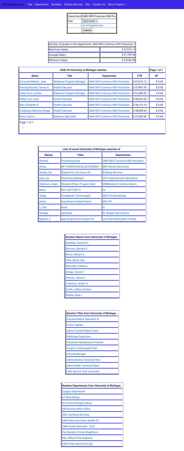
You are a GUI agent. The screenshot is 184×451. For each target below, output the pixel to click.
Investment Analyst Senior (77, 201)
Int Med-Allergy (71, 397)
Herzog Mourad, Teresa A (34, 87)
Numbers (56, 4)
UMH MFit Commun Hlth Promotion (109, 81)
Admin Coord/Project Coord (82, 330)
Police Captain (75, 324)
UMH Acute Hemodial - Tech (78, 426)
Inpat (64, 207)
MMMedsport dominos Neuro (120, 184)
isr (104, 189)
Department (41, 4)
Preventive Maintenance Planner (85, 342)
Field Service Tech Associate (83, 371)
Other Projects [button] (116, 4)
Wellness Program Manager (69, 81)
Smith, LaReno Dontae (78, 289)
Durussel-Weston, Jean (33, 81)
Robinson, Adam (48, 184)
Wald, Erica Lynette (30, 93)
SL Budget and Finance (116, 213)
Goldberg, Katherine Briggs (35, 110)
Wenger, (43, 213)
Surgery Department (73, 391)
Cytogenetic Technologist (76, 195)
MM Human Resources (116, 166)
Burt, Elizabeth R (29, 104)
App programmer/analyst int (78, 218)
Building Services (112, 172)
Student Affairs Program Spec (79, 184)
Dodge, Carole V (75, 271)
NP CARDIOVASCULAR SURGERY (80, 166)
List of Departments (92, 25)
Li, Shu (43, 207)
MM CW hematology (114, 195)
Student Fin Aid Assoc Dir (76, 172)
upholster (67, 213)
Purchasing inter (71, 160)
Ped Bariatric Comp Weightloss (80, 432)
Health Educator (63, 87)
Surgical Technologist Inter (82, 348)
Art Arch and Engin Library (77, 403)
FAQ (87, 4)
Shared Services (73, 4)
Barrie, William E (75, 254)
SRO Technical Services (75, 414)
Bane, (42, 189)
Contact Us (99, 4)
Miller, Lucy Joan (29, 99)
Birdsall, (43, 160)
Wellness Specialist (65, 116)
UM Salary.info (13, 4)
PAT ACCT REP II (71, 189)
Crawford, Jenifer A (77, 283)
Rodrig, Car (45, 172)
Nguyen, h (45, 218)
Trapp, (42, 195)
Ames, (42, 166)
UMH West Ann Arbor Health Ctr (80, 420)
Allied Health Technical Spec (83, 365)
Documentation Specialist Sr (83, 319)
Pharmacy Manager (73, 178)
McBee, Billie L (74, 295)
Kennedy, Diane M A (77, 242)
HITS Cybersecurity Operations (120, 178)
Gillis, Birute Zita (75, 260)
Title (29, 4)
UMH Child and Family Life (77, 443)
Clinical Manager (76, 354)
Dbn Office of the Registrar (77, 438)
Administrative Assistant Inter (83, 359)
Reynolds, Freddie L (77, 266)
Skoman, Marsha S (76, 248)
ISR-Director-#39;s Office (76, 408)
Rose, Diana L (27, 116)
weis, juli (44, 178)
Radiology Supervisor (79, 336)
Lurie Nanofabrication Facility (119, 218)
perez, (42, 201)
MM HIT (107, 201)
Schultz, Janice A (75, 277)
